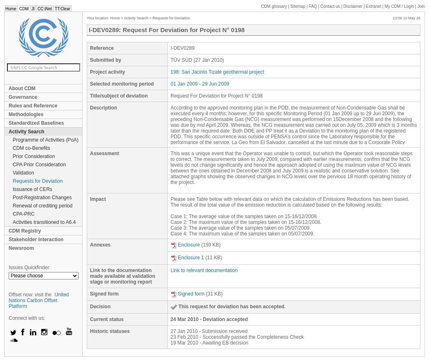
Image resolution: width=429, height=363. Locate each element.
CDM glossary (274, 6)
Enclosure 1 (187, 258)
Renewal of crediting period (42, 206)
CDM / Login (400, 6)
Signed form (188, 294)
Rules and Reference (33, 106)
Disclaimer (353, 6)
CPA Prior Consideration (39, 165)
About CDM (22, 88)
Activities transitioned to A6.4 (44, 222)
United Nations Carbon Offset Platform (39, 300)
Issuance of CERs (32, 189)
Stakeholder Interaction (36, 239)
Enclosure (185, 245)
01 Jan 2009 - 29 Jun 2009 (200, 84)
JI (33, 9)
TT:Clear (62, 9)
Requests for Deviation (37, 181)
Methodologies (26, 114)
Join (421, 6)
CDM (24, 9)
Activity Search (26, 132)
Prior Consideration (34, 156)
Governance (23, 97)
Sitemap (298, 6)
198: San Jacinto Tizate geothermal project (217, 72)
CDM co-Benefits (31, 148)
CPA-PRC (24, 214)
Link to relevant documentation (204, 270)
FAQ (313, 6)
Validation (23, 173)
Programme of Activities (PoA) (45, 140)
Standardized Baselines (36, 123)
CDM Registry (25, 231)
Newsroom (21, 248)
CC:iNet (44, 9)
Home (10, 9)
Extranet (373, 6)
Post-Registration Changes (42, 197)
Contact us (330, 6)
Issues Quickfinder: (30, 267)
